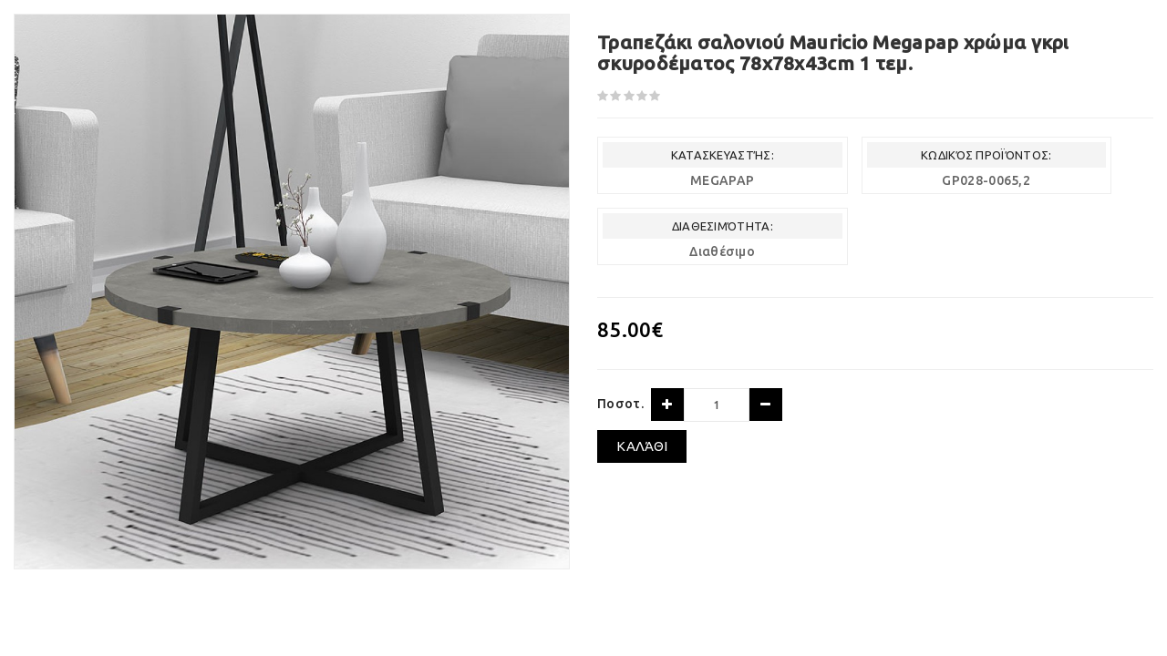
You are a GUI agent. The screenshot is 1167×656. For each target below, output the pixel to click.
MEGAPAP (722, 180)
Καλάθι (641, 446)
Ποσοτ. (620, 403)
